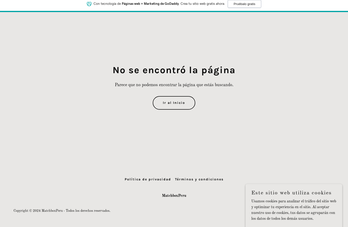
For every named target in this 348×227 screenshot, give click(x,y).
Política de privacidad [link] (148, 179)
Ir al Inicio (174, 103)
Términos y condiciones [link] (199, 179)
